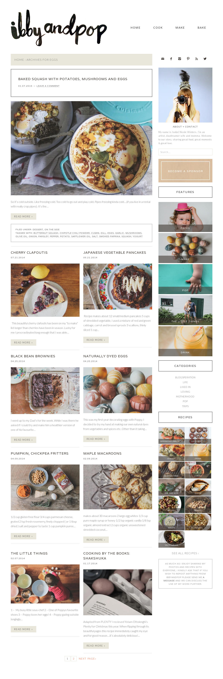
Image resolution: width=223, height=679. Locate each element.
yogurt (138, 237)
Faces (185, 228)
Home (129, 28)
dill (103, 233)
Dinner (171, 459)
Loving (185, 392)
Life (185, 383)
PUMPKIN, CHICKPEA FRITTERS (40, 454)
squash (126, 237)
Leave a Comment (48, 86)
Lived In (185, 387)
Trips (185, 406)
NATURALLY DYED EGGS (105, 357)
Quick (198, 494)
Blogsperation (185, 378)
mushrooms (134, 233)
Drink (185, 353)
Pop (185, 291)
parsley (43, 237)
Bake (201, 28)
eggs (111, 233)
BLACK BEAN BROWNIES (33, 357)
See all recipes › (185, 553)
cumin (95, 233)
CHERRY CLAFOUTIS (29, 253)
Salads (171, 511)
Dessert (38, 230)
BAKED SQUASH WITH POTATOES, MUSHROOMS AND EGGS (73, 80)
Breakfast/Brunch (171, 442)
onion (33, 237)
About (177, 127)
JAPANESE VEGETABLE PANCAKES (114, 253)
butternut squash (46, 233)
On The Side (52, 230)
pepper (54, 237)
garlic (119, 233)
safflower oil (81, 237)
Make (177, 28)
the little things (29, 554)
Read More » (23, 217)
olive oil (21, 237)
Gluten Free (171, 476)
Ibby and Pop (60, 27)
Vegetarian (171, 546)
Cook (153, 28)
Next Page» (87, 659)
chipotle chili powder (75, 233)
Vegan (198, 528)
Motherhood (185, 397)
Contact (191, 127)
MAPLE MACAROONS (102, 454)
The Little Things (185, 322)
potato (65, 237)
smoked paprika (109, 237)
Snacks (198, 511)
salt (95, 237)
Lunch (198, 476)
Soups (171, 528)
